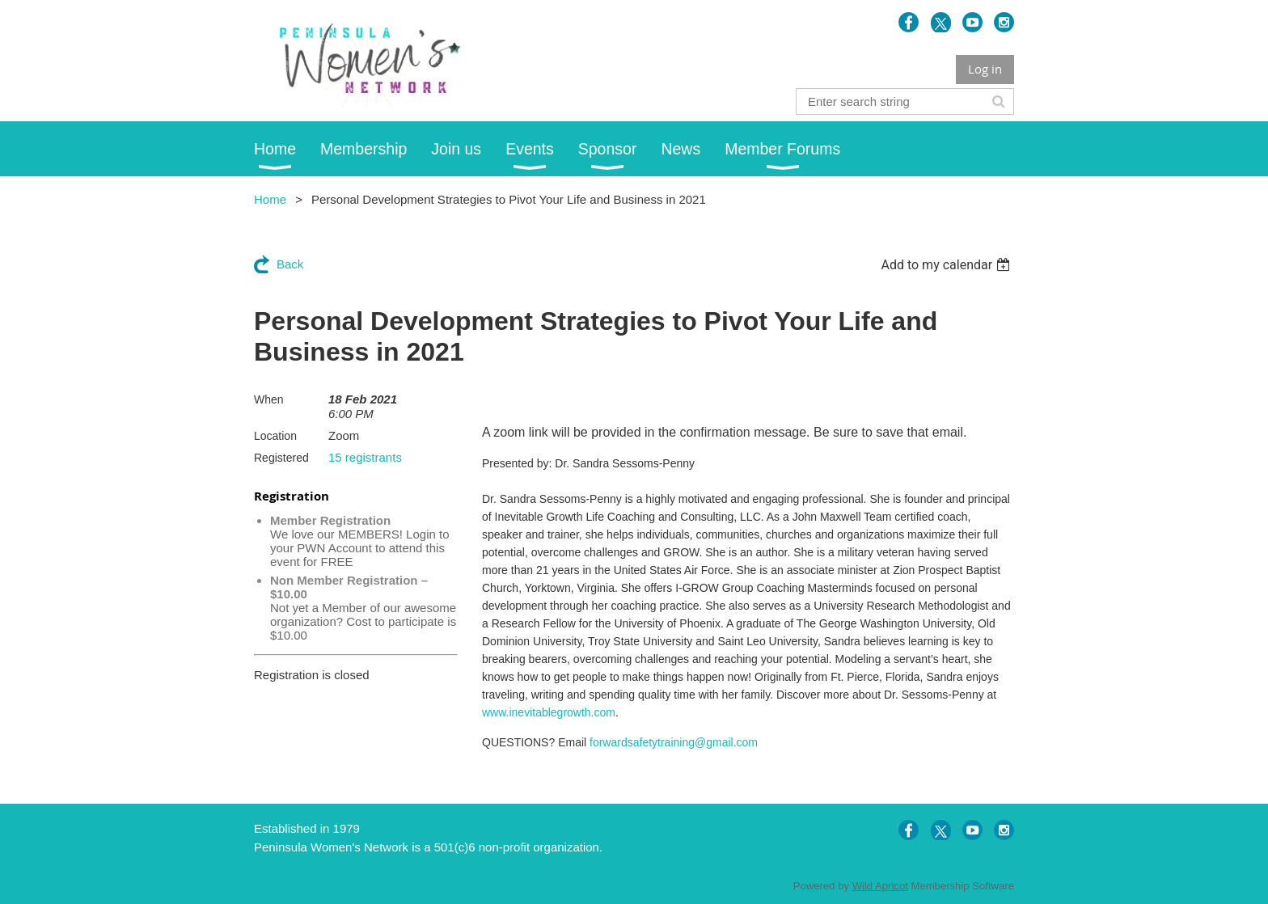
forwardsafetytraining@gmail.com (674, 742)
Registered (281, 457)
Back (290, 264)
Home (270, 199)
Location (275, 435)
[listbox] (947, 265)
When (269, 399)
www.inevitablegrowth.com (548, 712)
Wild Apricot (880, 886)
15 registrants (365, 457)
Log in (985, 69)
